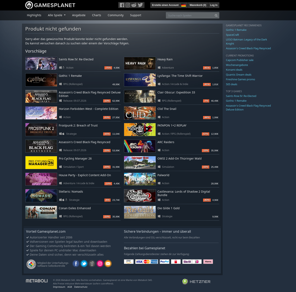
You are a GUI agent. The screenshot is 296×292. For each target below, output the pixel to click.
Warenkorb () (198, 5)
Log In (213, 5)
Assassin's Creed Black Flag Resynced (84, 142)
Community (116, 15)
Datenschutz (80, 286)
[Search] (216, 15)
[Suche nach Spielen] (189, 15)
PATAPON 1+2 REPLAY (171, 125)
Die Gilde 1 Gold (168, 208)
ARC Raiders (165, 142)
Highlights (34, 15)
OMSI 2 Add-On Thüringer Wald (179, 158)
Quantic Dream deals (238, 74)
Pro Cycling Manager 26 (75, 158)
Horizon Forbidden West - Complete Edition (88, 109)
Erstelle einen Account (165, 5)
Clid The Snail (166, 109)
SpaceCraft (232, 35)
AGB (69, 286)
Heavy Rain (165, 59)
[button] (183, 4)
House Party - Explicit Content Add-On (85, 175)
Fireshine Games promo (240, 79)
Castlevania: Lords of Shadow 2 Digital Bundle (183, 193)
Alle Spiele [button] (55, 15)
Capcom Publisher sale (239, 60)
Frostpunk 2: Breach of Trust (78, 125)
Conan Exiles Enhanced (75, 208)
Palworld (163, 175)
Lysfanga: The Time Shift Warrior (180, 76)
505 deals (231, 84)
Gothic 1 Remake (70, 76)
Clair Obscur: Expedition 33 (176, 92)
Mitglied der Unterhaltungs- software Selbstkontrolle (53, 264)
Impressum (59, 286)
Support (135, 15)
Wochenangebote (237, 65)
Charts (96, 15)
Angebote (79, 15)
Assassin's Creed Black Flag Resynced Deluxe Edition (90, 94)
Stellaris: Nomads (71, 191)
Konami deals (234, 69)
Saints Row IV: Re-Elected (76, 59)
